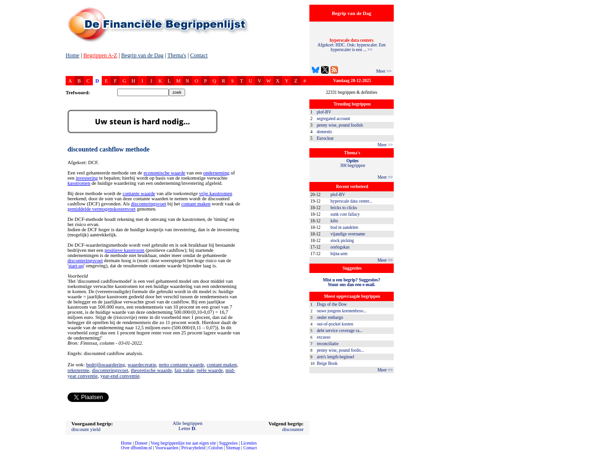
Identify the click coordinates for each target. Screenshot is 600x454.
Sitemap (233, 448)
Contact (199, 55)
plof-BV (324, 112)
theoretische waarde (151, 370)
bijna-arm (338, 253)
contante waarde (138, 193)
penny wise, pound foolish (340, 125)
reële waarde (210, 370)
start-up (76, 265)
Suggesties (228, 443)
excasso (323, 337)
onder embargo (330, 317)
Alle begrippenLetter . (187, 426)
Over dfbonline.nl (136, 448)
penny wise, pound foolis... (340, 350)
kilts (334, 221)
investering (86, 178)
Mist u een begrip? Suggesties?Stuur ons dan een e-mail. (351, 282)
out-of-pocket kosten (335, 324)
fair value (184, 370)
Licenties (249, 443)
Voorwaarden (167, 448)
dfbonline (591, 451)
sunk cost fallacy (345, 214)
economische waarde (164, 172)
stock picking (342, 240)
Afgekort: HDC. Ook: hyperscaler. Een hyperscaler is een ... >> (351, 45)
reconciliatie (327, 343)
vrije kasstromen (215, 193)
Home (72, 55)
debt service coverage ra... (339, 330)
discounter (293, 429)
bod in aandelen (344, 227)
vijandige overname (347, 234)
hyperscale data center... (351, 201)
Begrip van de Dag (142, 55)
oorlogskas (339, 247)
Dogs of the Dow (332, 304)
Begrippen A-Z (100, 55)
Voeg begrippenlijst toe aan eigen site (183, 443)
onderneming (216, 172)
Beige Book (327, 363)
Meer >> (383, 71)
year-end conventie (120, 375)
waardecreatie (142, 364)
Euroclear (325, 138)
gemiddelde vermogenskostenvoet (101, 209)
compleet (4, 451)
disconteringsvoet (148, 203)
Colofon (216, 448)
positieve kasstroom (124, 250)
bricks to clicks (343, 207)
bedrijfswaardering (105, 364)
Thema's (176, 55)
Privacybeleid (193, 448)
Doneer (141, 443)
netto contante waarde (181, 364)
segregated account (333, 118)
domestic (325, 131)
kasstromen (79, 183)
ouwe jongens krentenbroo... (342, 311)
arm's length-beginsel (335, 357)
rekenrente (78, 370)
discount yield (85, 429)
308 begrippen (352, 163)
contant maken (195, 203)
